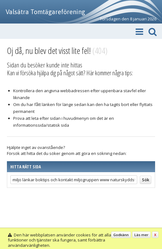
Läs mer (141, 234)
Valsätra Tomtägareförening (45, 11)
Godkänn (121, 234)
